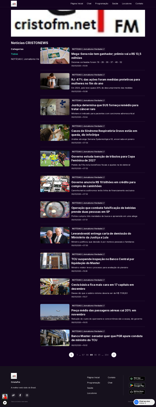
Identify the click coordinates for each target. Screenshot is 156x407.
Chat (89, 3)
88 (87, 355)
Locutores (127, 3)
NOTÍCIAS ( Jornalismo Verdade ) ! (25, 59)
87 (83, 355)
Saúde (115, 3)
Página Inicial (77, 3)
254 (106, 355)
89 (91, 355)
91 (99, 355)
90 (95, 355)
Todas (14, 54)
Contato (139, 3)
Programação (101, 3)
